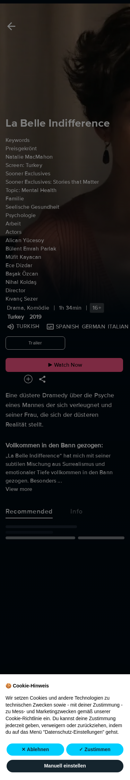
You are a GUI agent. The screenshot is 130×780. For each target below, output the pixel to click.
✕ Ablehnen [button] (35, 749)
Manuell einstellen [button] (65, 766)
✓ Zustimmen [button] (95, 749)
